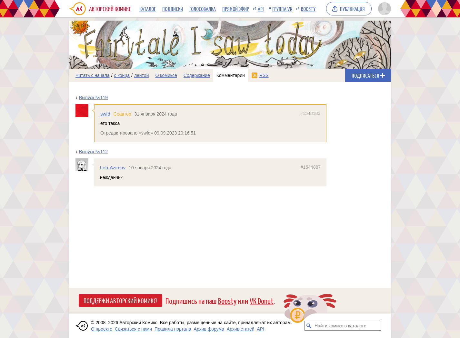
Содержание (197, 75)
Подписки (172, 8)
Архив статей (241, 329)
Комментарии (230, 75)
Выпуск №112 (93, 151)
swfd (105, 114)
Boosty (308, 8)
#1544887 (311, 167)
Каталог (147, 8)
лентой (141, 75)
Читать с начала (92, 75)
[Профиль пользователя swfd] (84, 110)
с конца (122, 75)
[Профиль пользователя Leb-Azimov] (84, 164)
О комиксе (166, 75)
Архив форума (209, 329)
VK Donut (262, 300)
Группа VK (282, 8)
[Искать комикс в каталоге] (309, 325)
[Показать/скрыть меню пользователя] (383, 8)
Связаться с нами (133, 329)
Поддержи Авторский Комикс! (120, 300)
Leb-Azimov (112, 167)
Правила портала (173, 329)
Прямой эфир (235, 8)
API (261, 8)
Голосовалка (202, 8)
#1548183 (310, 113)
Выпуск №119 (93, 97)
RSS (264, 75)
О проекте (101, 329)
